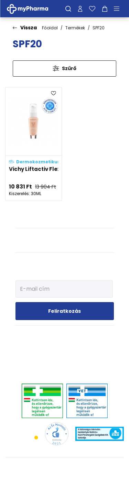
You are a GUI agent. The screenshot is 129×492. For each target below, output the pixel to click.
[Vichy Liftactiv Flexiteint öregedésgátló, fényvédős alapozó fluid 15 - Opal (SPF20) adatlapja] (33, 144)
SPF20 (99, 28)
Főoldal (50, 28)
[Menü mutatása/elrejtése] (119, 8)
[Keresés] (68, 8)
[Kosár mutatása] (104, 8)
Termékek (75, 28)
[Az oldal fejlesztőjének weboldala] (64, 481)
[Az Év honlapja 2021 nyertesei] (56, 433)
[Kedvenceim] (92, 8)
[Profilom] (80, 8)
